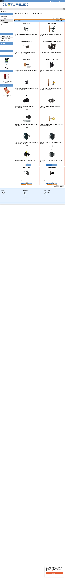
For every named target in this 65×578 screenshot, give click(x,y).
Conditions (25, 193)
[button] (28, 165)
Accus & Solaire (4, 26)
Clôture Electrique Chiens (5, 36)
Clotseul (2, 48)
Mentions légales (26, 197)
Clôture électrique (4, 31)
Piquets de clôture (4, 22)
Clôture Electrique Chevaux (6, 40)
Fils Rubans (3, 18)
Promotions (3, 85)
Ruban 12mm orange (7, 95)
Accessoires (3, 29)
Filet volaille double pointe (7, 81)
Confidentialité (25, 196)
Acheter (25, 39)
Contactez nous (25, 192)
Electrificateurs (4, 16)
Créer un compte (47, 192)
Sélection (2, 71)
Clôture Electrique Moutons (6, 38)
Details (28, 39)
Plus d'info (52, 570)
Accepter (54, 573)
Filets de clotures (4, 24)
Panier (2, 50)
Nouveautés (3, 55)
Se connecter (46, 193)
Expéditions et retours (27, 194)
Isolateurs (3, 20)
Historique (46, 194)
